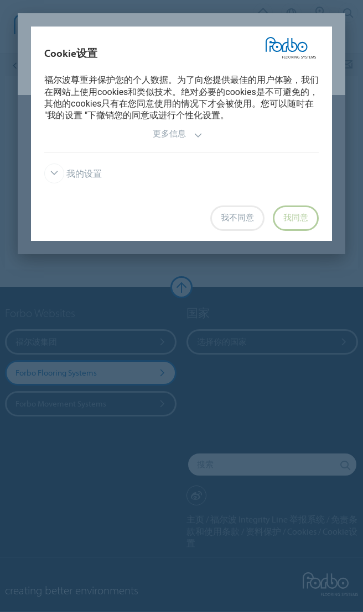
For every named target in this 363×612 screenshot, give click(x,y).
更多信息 (178, 135)
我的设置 (73, 173)
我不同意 (237, 218)
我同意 (295, 218)
